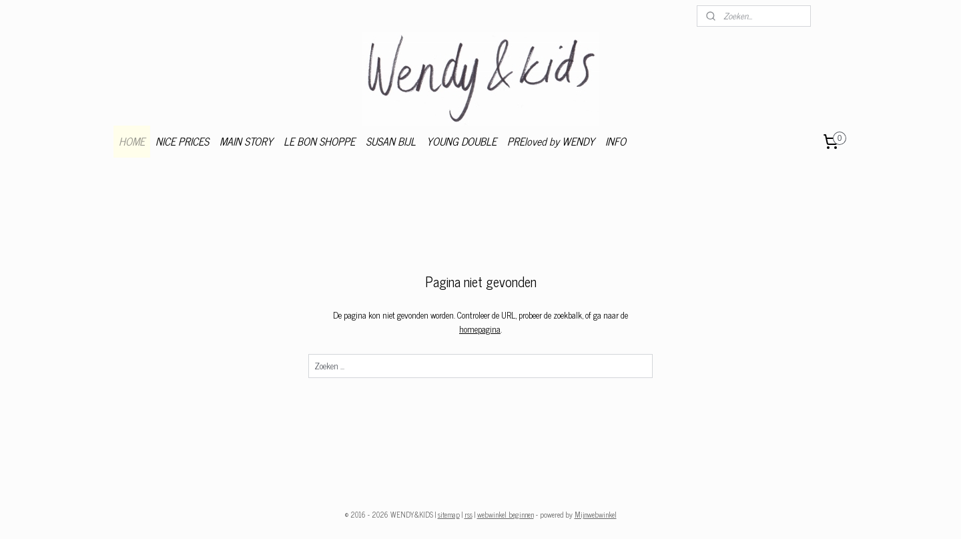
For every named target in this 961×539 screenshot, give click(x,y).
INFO (615, 141)
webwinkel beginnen (505, 514)
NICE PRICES (182, 141)
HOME (132, 141)
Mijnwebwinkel (596, 514)
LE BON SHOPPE (319, 141)
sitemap (449, 514)
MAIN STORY (246, 141)
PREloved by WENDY (551, 141)
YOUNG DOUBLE (461, 141)
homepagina (480, 329)
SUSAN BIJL (391, 141)
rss (468, 514)
